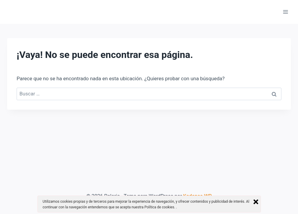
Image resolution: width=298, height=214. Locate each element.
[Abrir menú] (285, 11)
